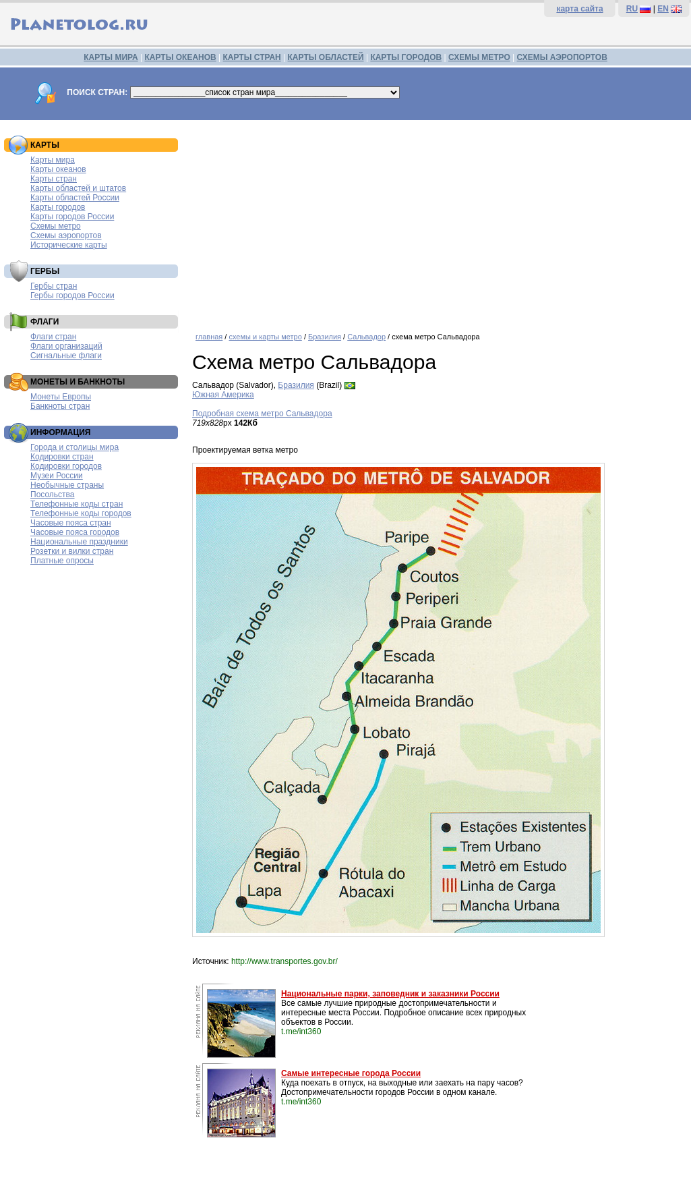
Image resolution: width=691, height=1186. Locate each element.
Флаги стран (53, 336)
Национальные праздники (79, 541)
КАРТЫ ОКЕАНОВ (180, 57)
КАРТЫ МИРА (111, 57)
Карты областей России (74, 197)
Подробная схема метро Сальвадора (262, 413)
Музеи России (56, 475)
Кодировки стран (62, 456)
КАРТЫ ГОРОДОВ (406, 57)
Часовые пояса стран (70, 523)
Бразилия (324, 337)
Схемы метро (55, 226)
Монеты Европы (60, 396)
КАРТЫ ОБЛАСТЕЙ (326, 57)
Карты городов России (72, 216)
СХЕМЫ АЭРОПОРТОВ (562, 57)
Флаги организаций (66, 346)
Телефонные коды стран (76, 504)
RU (632, 8)
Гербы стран (53, 286)
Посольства (52, 494)
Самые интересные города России (351, 1073)
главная (209, 337)
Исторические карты (68, 245)
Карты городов (57, 207)
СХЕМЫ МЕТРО (479, 57)
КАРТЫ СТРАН (252, 57)
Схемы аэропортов (66, 235)
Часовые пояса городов (74, 532)
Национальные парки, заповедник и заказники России (390, 993)
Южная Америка (223, 394)
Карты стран (53, 178)
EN (663, 8)
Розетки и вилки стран (71, 551)
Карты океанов (58, 169)
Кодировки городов (66, 466)
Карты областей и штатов (78, 188)
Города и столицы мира (74, 447)
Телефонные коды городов (80, 513)
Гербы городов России (72, 295)
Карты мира (52, 160)
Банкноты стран (60, 406)
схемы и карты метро (265, 337)
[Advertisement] (438, 221)
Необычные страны (67, 485)
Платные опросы (62, 560)
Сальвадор (366, 337)
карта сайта (579, 8)
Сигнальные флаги (66, 355)
